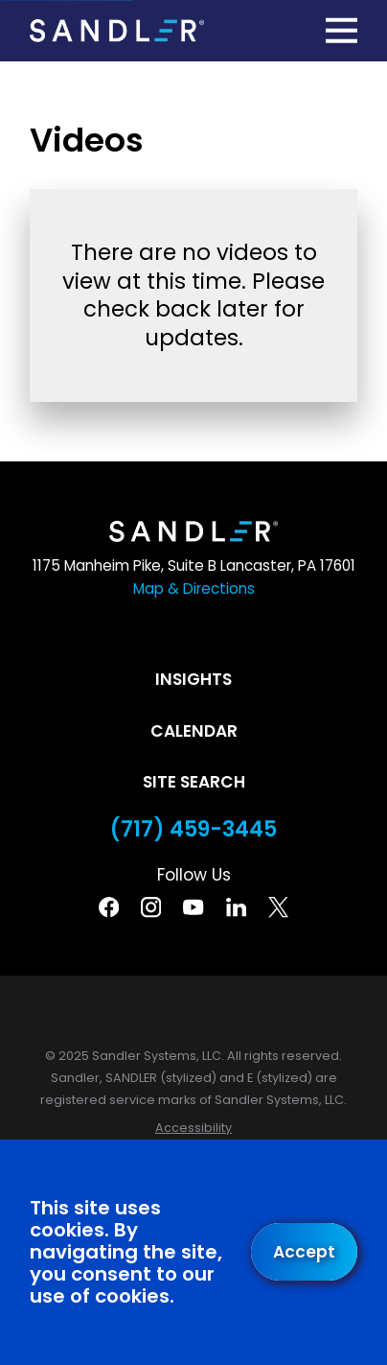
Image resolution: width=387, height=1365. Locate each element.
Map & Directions (194, 588)
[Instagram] (151, 907)
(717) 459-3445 (193, 829)
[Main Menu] (342, 30)
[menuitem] (193, 1129)
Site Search (194, 781)
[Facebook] (109, 907)
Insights (193, 679)
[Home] (117, 30)
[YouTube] (193, 907)
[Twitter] (278, 907)
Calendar (194, 730)
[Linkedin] (236, 907)
